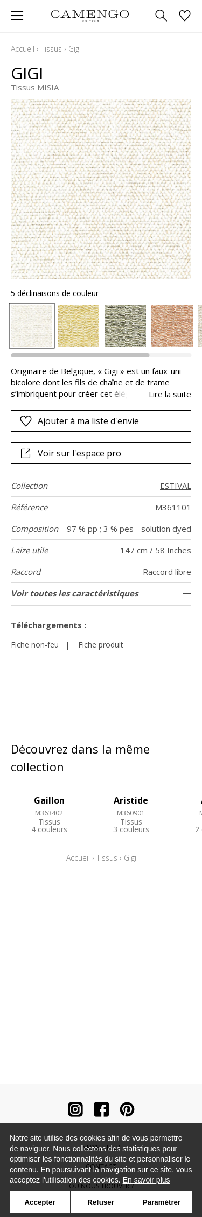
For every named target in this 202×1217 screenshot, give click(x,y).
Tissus (51, 49)
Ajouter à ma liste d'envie (79, 420)
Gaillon (49, 800)
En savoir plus (146, 1180)
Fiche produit (100, 644)
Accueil (22, 49)
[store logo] (90, 16)
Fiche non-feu (35, 644)
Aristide (131, 800)
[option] (31, 326)
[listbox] (101, 326)
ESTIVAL (175, 485)
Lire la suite (170, 394)
